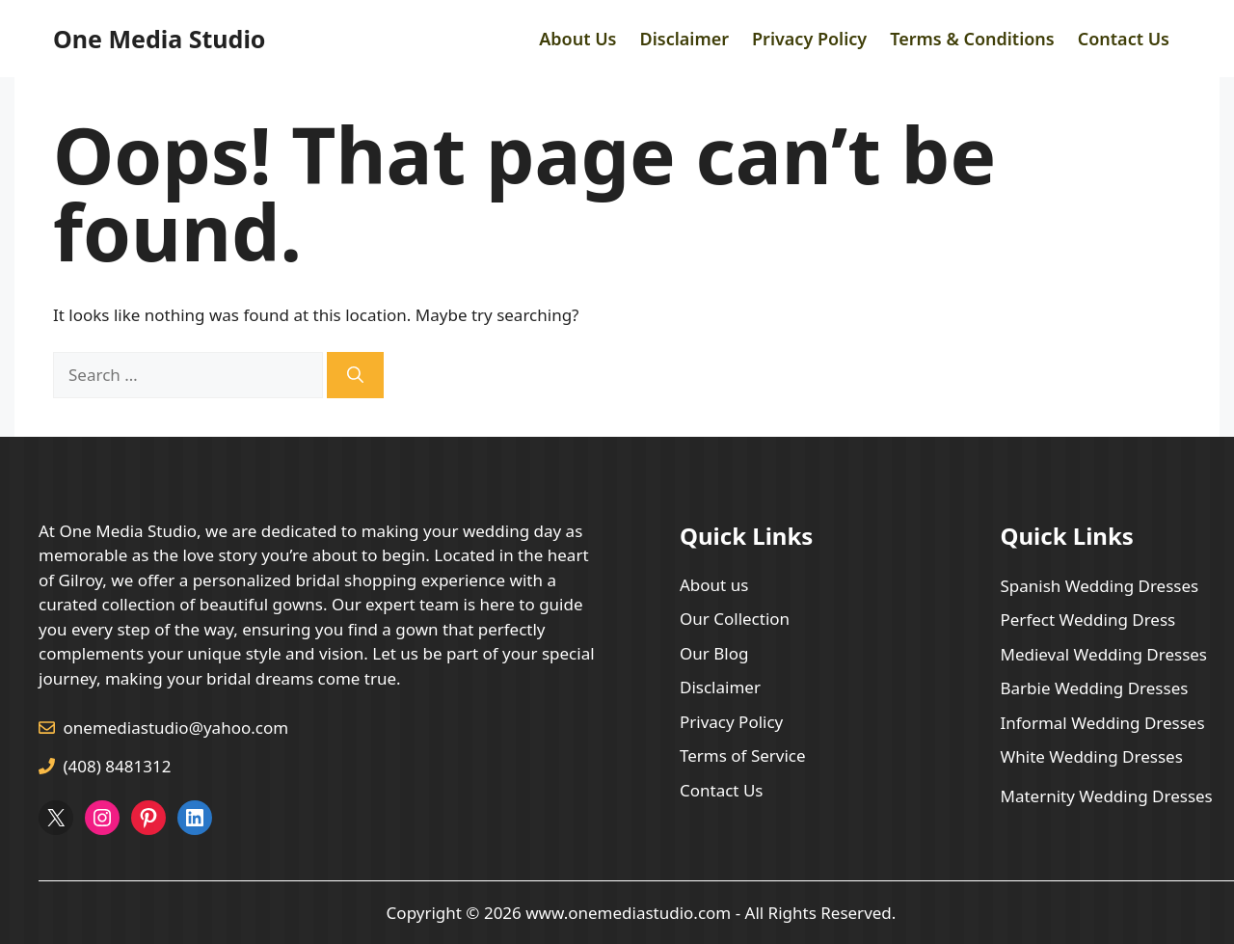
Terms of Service (743, 755)
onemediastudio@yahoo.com (176, 727)
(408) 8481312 (118, 766)
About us (714, 585)
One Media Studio (159, 38)
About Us (577, 38)
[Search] (355, 375)
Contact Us (1123, 38)
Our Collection (735, 618)
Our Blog (714, 653)
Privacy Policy (809, 38)
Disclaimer (684, 38)
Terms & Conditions (972, 38)
